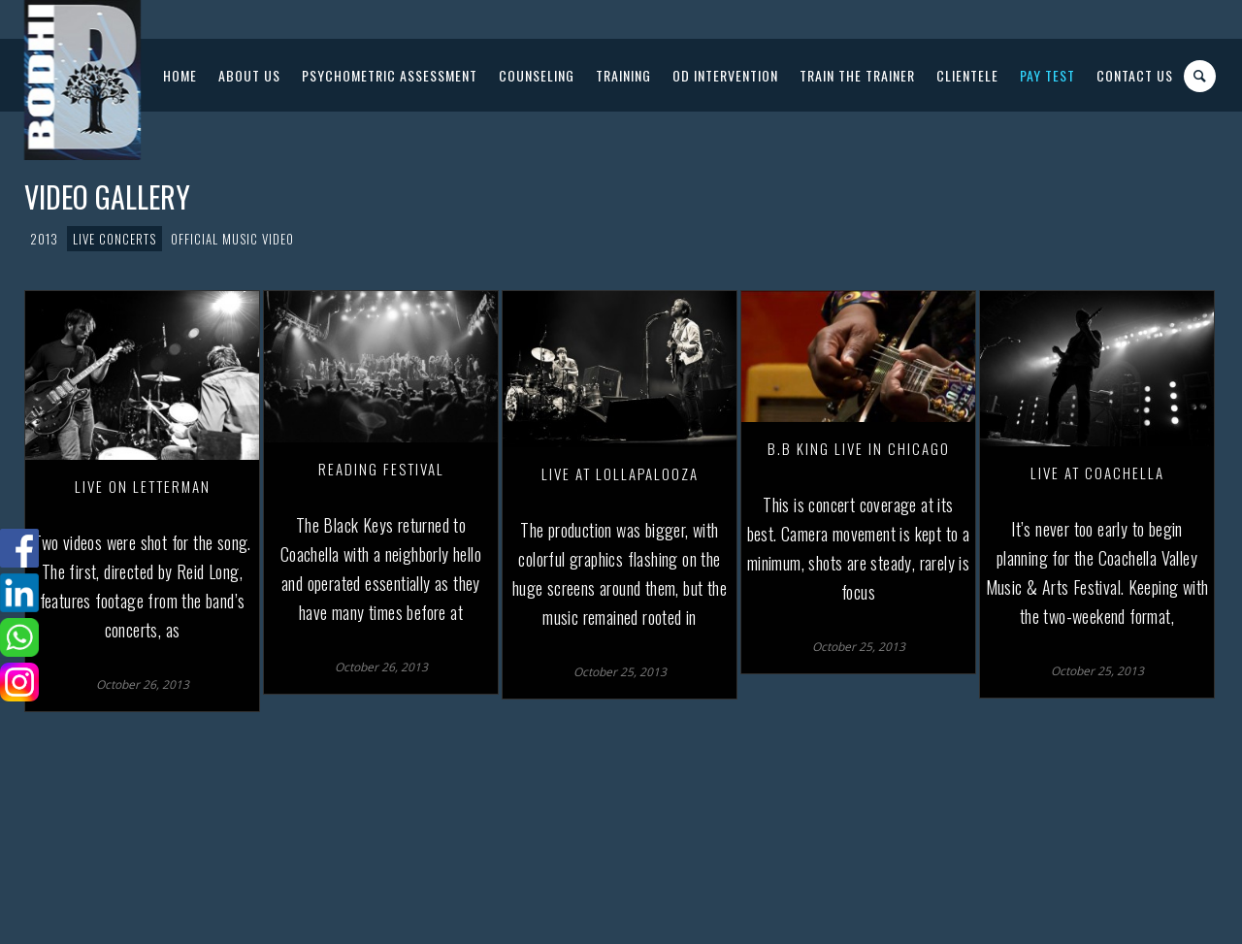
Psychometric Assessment (389, 75)
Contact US (1134, 75)
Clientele (967, 75)
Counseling (536, 75)
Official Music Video (232, 238)
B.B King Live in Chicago (859, 448)
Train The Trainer (857, 75)
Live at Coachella (1097, 472)
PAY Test (1047, 75)
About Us (249, 75)
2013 (44, 238)
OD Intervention (725, 75)
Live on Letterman (143, 486)
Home (180, 75)
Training (623, 75)
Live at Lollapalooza (620, 473)
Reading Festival (381, 468)
